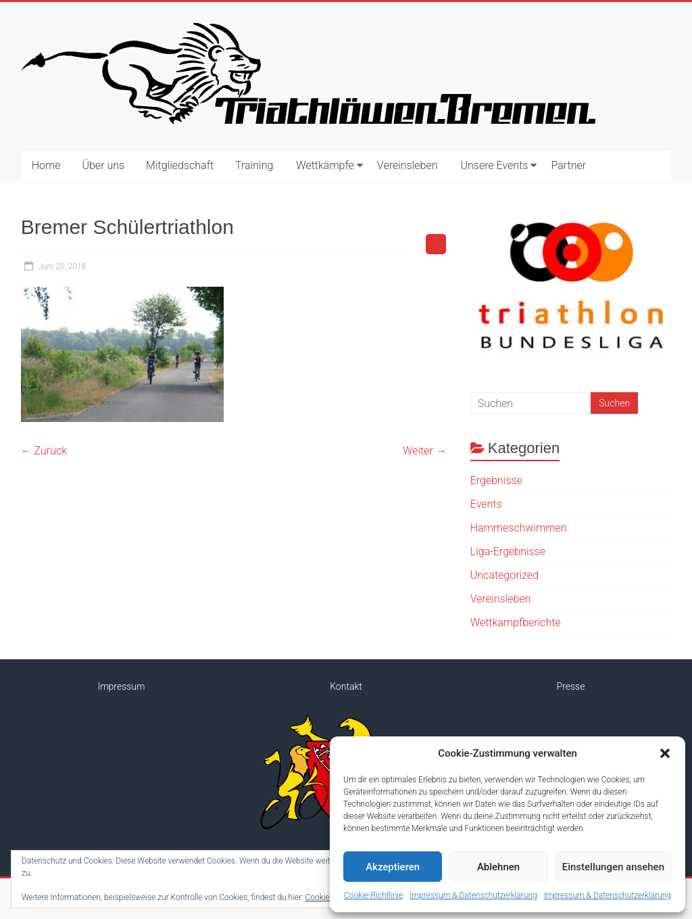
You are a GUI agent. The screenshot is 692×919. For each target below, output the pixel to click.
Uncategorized (504, 575)
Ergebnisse (496, 480)
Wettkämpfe (325, 165)
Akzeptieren (393, 867)
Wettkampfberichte (515, 622)
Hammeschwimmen (518, 527)
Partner (568, 165)
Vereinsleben (407, 165)
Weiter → (425, 450)
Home (46, 165)
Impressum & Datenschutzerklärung (473, 895)
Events (486, 504)
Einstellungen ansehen (613, 867)
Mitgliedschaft (180, 165)
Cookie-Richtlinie (373, 895)
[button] (665, 753)
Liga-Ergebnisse (507, 551)
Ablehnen (498, 867)
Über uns (103, 165)
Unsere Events (494, 165)
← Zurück (44, 450)
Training (254, 165)
